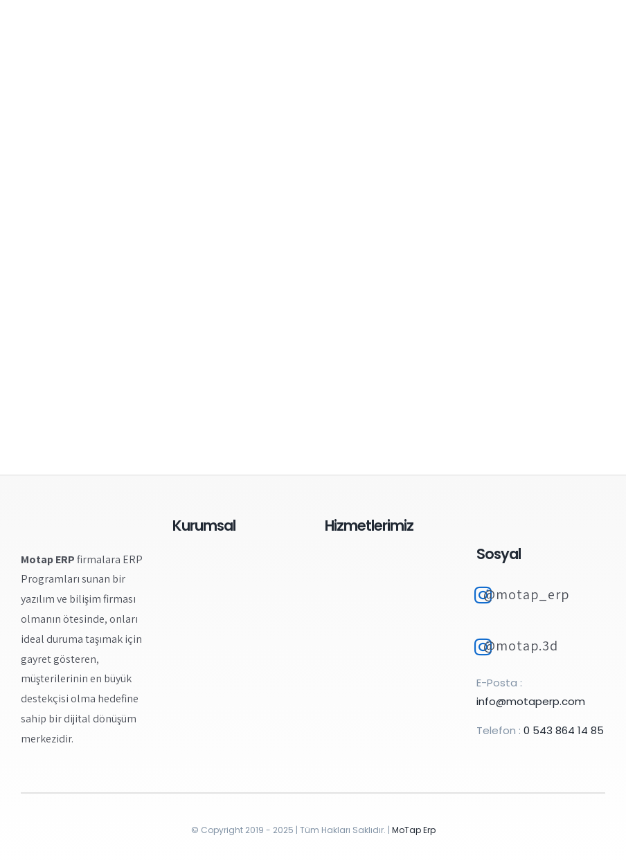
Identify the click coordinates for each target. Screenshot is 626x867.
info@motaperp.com (530, 701)
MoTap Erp (414, 830)
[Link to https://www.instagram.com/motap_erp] (483, 595)
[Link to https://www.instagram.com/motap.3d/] (483, 647)
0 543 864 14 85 (564, 730)
